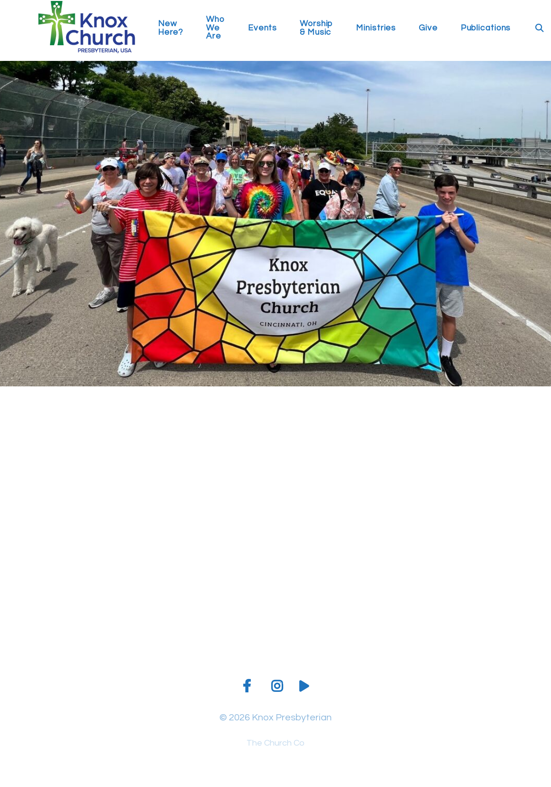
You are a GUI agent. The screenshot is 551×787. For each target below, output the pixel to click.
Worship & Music (316, 28)
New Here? (170, 28)
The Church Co (275, 743)
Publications (486, 28)
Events (262, 28)
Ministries (376, 28)
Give (428, 28)
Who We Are (215, 28)
